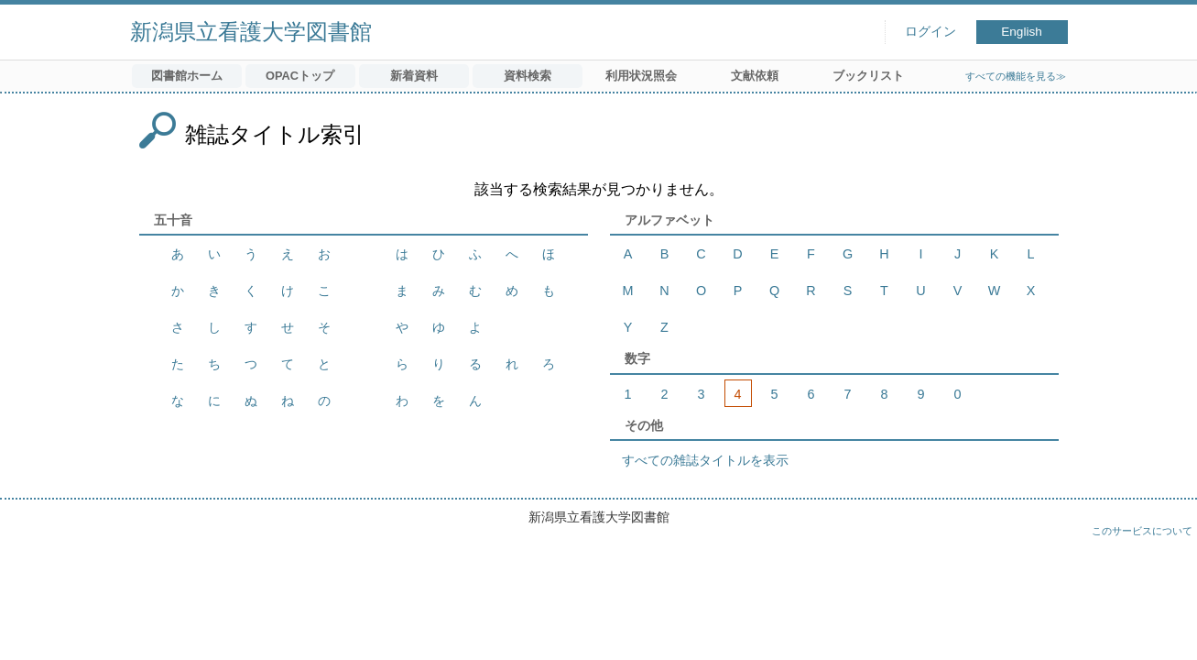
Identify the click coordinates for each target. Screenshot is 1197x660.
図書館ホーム (187, 75)
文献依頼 (754, 75)
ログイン (930, 31)
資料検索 (527, 75)
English (1021, 31)
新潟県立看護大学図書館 (251, 31)
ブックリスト (868, 75)
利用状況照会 (641, 75)
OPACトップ (300, 75)
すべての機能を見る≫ (1015, 76)
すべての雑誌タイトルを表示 (705, 460)
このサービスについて (1142, 530)
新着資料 (414, 75)
